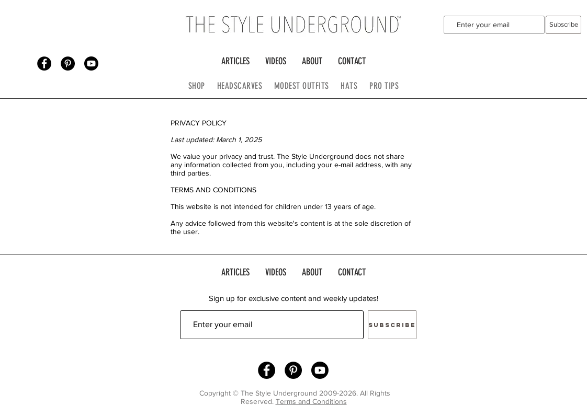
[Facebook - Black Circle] (44, 63)
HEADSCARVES (245, 85)
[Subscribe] (563, 25)
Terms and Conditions (311, 401)
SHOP (196, 85)
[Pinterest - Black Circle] (68, 63)
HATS (349, 85)
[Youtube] (91, 63)
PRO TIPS (384, 85)
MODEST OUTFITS (307, 85)
